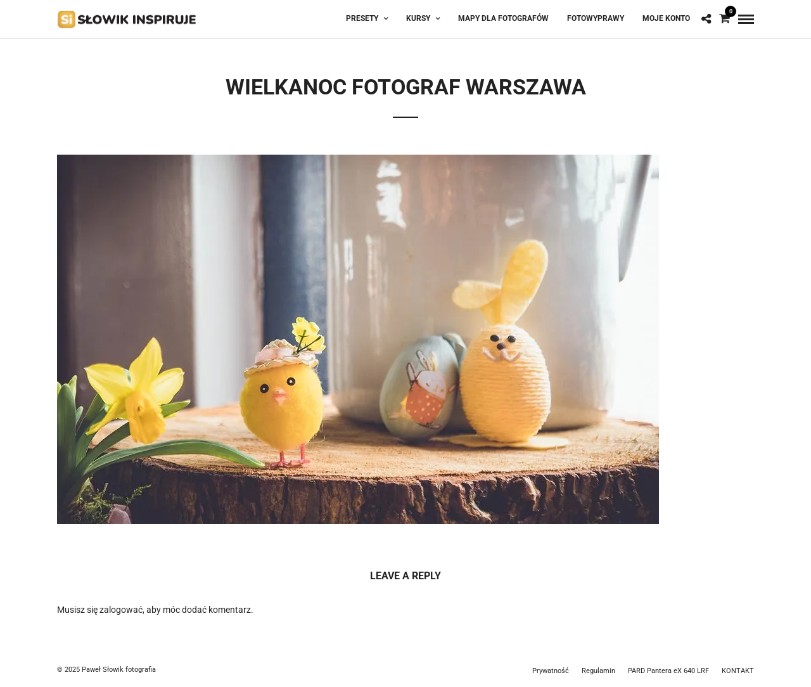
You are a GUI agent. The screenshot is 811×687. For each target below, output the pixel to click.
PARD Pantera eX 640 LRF (668, 671)
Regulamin (598, 671)
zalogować (121, 610)
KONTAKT (738, 671)
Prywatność (550, 671)
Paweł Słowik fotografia (119, 669)
